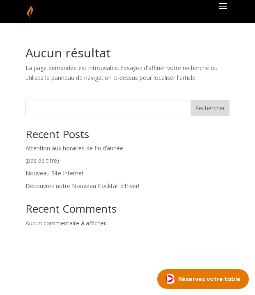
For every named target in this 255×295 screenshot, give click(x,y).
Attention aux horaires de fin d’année (74, 148)
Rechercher (210, 108)
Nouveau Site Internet (54, 173)
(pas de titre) (42, 160)
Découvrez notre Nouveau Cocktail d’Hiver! (82, 186)
